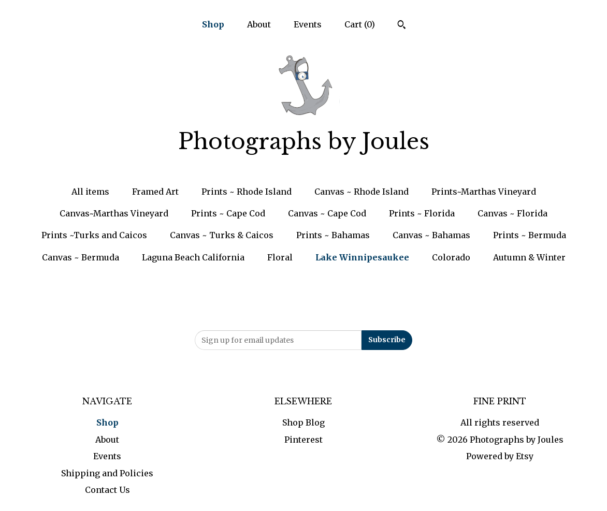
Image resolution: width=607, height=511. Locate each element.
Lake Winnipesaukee (362, 257)
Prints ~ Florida (422, 213)
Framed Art (155, 191)
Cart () (359, 24)
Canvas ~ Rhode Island (361, 191)
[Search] (402, 26)
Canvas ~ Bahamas (431, 235)
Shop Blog (303, 422)
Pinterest (303, 439)
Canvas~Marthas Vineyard (114, 213)
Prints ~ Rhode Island (246, 191)
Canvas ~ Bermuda (80, 257)
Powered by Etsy (499, 456)
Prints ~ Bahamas (333, 235)
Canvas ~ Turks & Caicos (221, 235)
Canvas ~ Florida (512, 213)
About (259, 24)
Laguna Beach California (193, 257)
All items (90, 191)
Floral (280, 257)
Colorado (451, 257)
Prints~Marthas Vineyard (483, 191)
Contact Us (107, 490)
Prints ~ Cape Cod (228, 213)
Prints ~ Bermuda (529, 235)
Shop (213, 24)
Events (308, 24)
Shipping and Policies (107, 473)
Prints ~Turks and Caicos (94, 235)
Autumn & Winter (529, 257)
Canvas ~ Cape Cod (327, 213)
